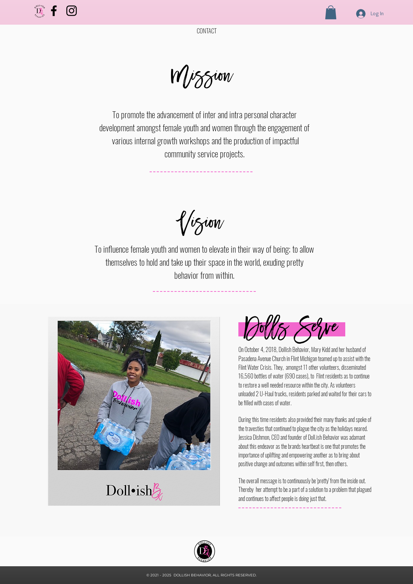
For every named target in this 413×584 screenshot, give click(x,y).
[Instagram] (71, 11)
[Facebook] (54, 11)
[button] (331, 12)
